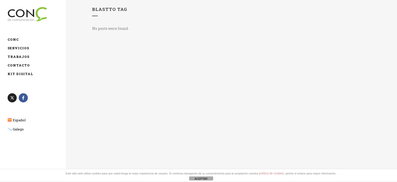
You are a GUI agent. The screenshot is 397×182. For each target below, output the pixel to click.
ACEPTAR (200, 178)
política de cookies (271, 173)
